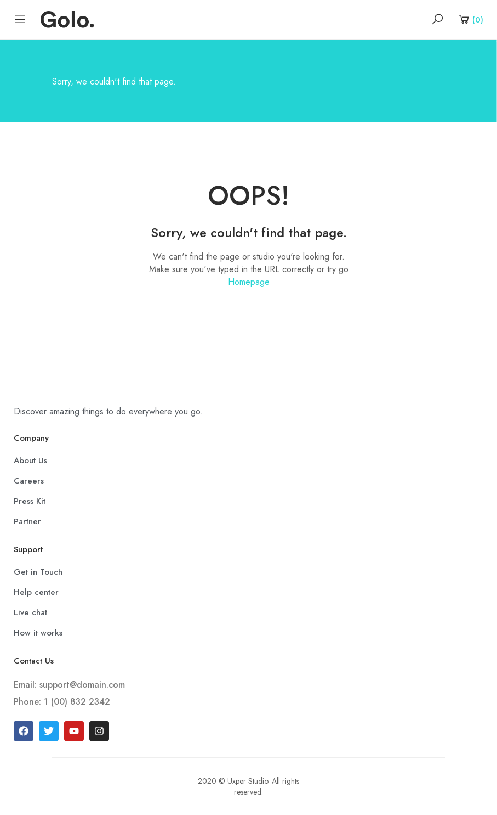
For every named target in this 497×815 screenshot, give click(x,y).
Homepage (249, 282)
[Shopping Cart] (470, 19)
